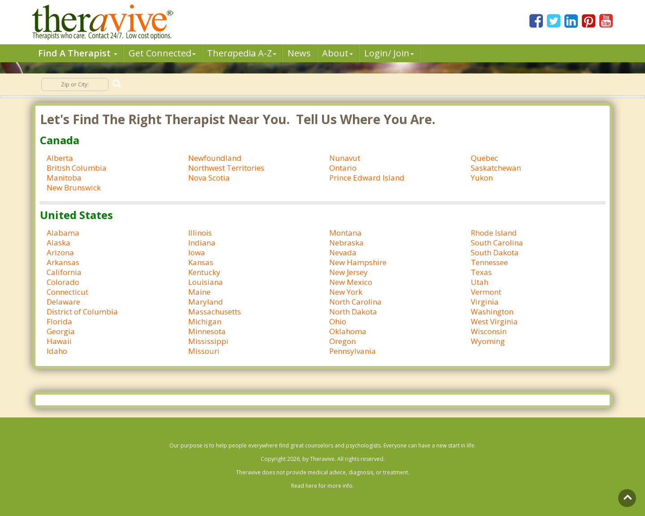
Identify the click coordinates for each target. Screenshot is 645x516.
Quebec (484, 158)
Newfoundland (214, 158)
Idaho (57, 351)
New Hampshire (358, 262)
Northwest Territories (226, 168)
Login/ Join (389, 53)
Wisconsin (489, 331)
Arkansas (63, 262)
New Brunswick (74, 187)
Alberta (60, 158)
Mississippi (208, 341)
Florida (59, 321)
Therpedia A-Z (241, 53)
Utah (479, 282)
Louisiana (205, 282)
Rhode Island (494, 233)
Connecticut (67, 292)
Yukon (482, 177)
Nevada (343, 252)
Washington (492, 311)
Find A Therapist (77, 53)
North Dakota (353, 311)
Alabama (63, 233)
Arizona (60, 252)
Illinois (200, 233)
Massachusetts (214, 311)
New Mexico (350, 282)
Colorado (63, 282)
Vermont (486, 292)
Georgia (61, 331)
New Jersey (348, 272)
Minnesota (207, 331)
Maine (199, 292)
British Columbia (77, 168)
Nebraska (346, 242)
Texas (481, 272)
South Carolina (497, 242)
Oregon (342, 341)
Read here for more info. (322, 486)
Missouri (203, 351)
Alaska (58, 242)
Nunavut (344, 158)
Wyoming (488, 341)
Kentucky (204, 272)
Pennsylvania (352, 351)
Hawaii (59, 341)
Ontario (343, 168)
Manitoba (64, 177)
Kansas (200, 262)
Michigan (204, 321)
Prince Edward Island (366, 177)
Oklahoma (347, 331)
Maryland (205, 302)
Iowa (196, 252)
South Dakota (495, 252)
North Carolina (355, 302)
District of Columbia (82, 311)
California (64, 272)
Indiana (201, 242)
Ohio (337, 321)
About (337, 53)
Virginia (485, 302)
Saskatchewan (496, 168)
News (299, 53)
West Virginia (494, 321)
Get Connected (162, 53)
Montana (345, 233)
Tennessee (489, 262)
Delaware (63, 302)
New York (345, 292)
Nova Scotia (209, 177)
